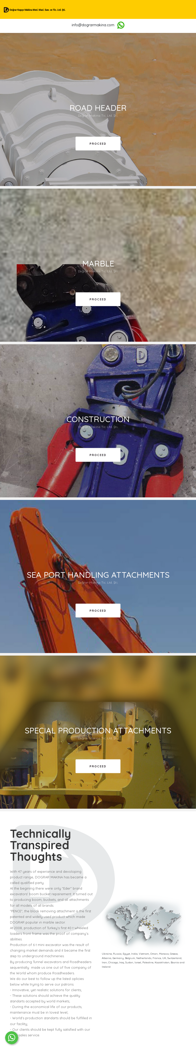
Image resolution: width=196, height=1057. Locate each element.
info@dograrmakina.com (93, 25)
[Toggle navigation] (193, 9)
